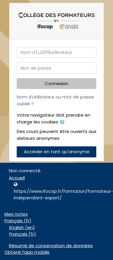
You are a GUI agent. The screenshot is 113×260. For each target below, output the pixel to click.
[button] (63, 122)
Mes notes (16, 214)
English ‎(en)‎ (22, 227)
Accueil (17, 178)
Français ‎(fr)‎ (17, 220)
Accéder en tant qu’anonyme (56, 151)
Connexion (56, 83)
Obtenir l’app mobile (26, 252)
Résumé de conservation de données (51, 245)
